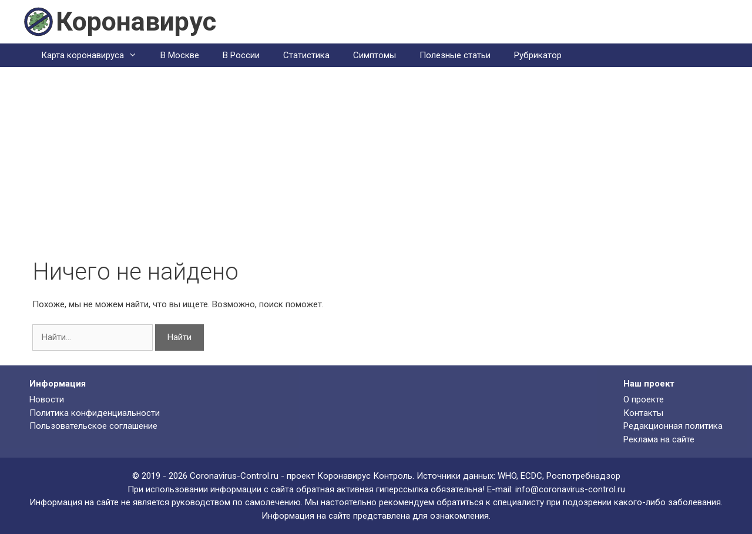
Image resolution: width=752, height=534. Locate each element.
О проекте (643, 399)
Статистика (306, 55)
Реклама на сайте (658, 439)
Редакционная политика (673, 426)
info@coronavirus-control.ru (570, 489)
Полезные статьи (455, 55)
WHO (507, 476)
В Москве (179, 55)
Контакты (643, 413)
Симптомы (374, 55)
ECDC (531, 476)
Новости (46, 399)
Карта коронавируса (95, 55)
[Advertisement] (376, 170)
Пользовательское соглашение (93, 426)
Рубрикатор (538, 55)
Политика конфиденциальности (94, 413)
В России (241, 55)
